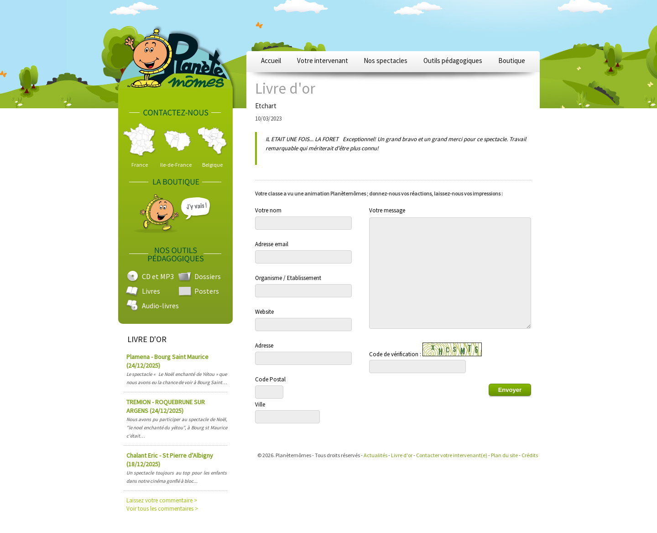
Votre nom (268, 210)
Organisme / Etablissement (288, 278)
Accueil (271, 60)
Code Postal (270, 379)
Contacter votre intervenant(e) (451, 455)
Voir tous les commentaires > (162, 508)
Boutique (511, 60)
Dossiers (207, 276)
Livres (151, 291)
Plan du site (504, 455)
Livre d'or (401, 455)
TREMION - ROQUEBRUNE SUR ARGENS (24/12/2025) (165, 406)
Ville (260, 404)
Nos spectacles (385, 60)
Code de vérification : (425, 350)
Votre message (387, 210)
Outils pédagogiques (452, 60)
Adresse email (271, 244)
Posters (206, 291)
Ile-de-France (176, 164)
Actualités (375, 455)
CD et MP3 (158, 276)
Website (264, 312)
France (139, 164)
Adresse (264, 345)
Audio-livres (160, 305)
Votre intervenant (322, 60)
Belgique (212, 164)
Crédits (529, 455)
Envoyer (509, 389)
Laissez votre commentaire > (161, 500)
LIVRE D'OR (147, 339)
